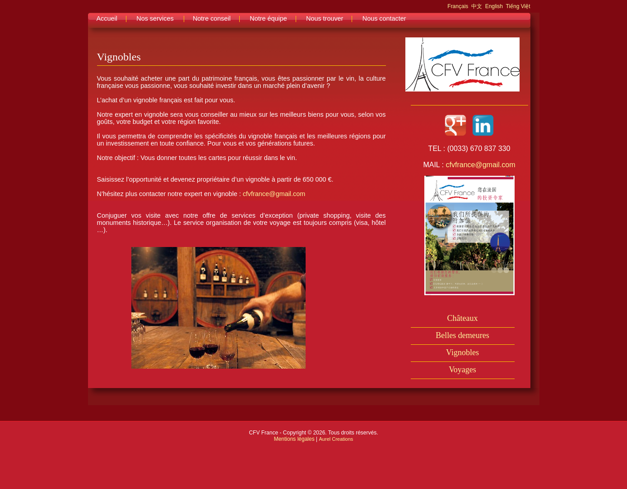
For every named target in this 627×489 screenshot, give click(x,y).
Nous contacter (384, 18)
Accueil (107, 18)
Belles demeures (462, 335)
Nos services (154, 18)
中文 (476, 6)
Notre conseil (212, 18)
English (494, 6)
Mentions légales (294, 439)
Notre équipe (268, 18)
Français (457, 6)
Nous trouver (324, 18)
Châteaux (462, 318)
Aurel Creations (336, 439)
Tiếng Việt (518, 6)
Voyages (462, 369)
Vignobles (462, 352)
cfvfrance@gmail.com (274, 193)
